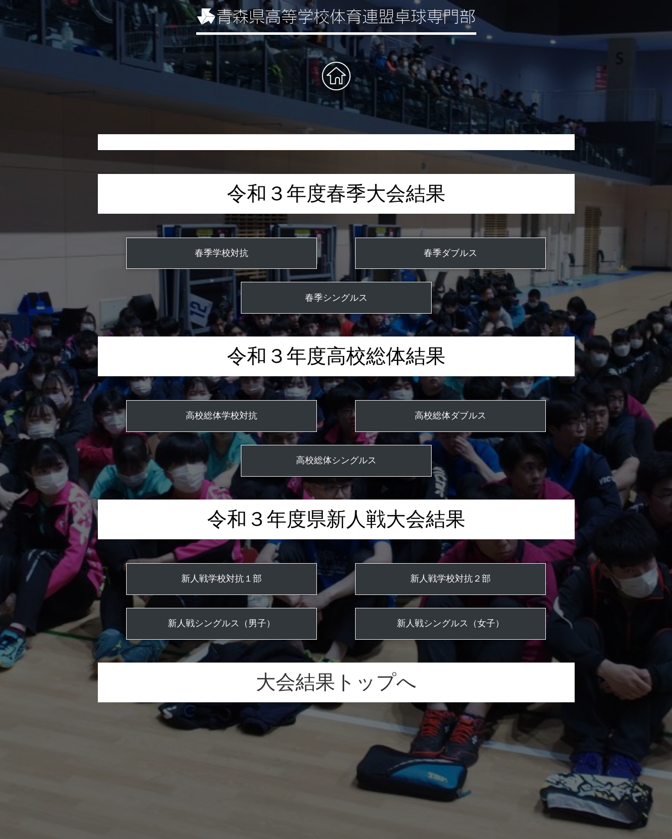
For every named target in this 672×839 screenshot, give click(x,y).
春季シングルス (336, 298)
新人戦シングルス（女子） (450, 623)
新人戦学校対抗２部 (450, 579)
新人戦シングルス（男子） (221, 623)
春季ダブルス (450, 253)
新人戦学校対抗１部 (221, 579)
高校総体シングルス (336, 460)
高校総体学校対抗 (221, 415)
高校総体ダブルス (450, 415)
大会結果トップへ (336, 682)
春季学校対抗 (221, 253)
